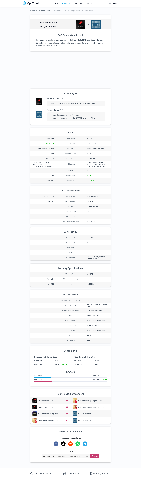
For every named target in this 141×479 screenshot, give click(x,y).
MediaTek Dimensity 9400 (48, 414)
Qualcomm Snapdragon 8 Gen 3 (50, 420)
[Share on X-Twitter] (63, 443)
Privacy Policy (100, 473)
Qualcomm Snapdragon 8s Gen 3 (91, 407)
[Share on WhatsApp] (77, 443)
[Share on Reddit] (70, 443)
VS (67, 401)
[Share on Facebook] (56, 443)
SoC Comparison (44, 11)
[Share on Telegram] (85, 443)
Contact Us (73, 473)
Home (57, 3)
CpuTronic (31, 3)
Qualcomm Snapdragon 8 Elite (90, 400)
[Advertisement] (70, 69)
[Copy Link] (94, 456)
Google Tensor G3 (55, 110)
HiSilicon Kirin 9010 (55, 98)
